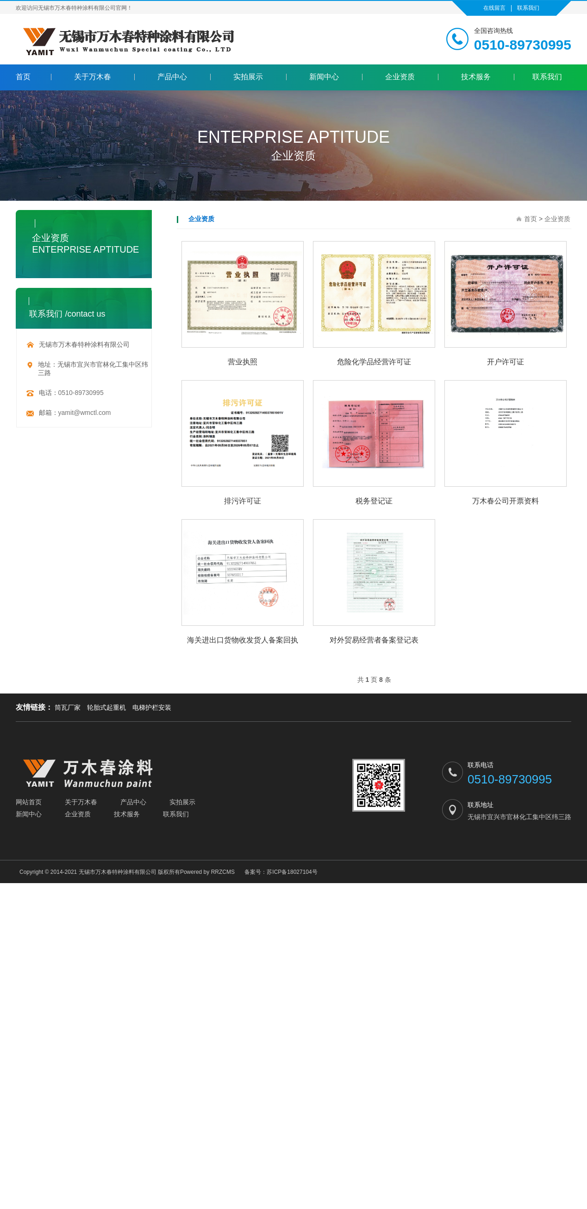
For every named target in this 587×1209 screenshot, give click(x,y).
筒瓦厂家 (68, 708)
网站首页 (29, 803)
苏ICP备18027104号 (292, 873)
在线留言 (494, 8)
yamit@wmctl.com (84, 413)
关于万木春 (92, 77)
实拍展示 (248, 77)
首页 (23, 77)
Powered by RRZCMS (207, 873)
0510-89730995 (81, 393)
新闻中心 (324, 77)
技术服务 (476, 77)
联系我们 (528, 8)
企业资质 (400, 77)
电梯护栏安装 (151, 708)
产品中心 (172, 77)
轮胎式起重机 (106, 708)
